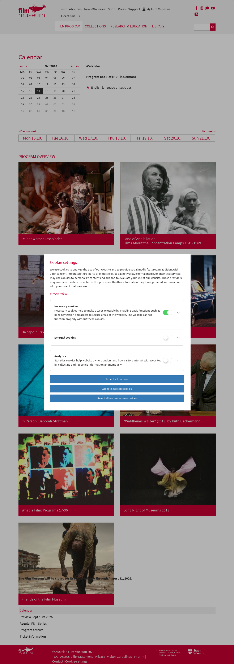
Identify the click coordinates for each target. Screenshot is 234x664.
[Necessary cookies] (167, 312)
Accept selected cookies (117, 389)
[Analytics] (167, 360)
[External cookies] (167, 337)
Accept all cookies (117, 379)
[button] (177, 313)
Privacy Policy (58, 293)
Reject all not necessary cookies (117, 398)
